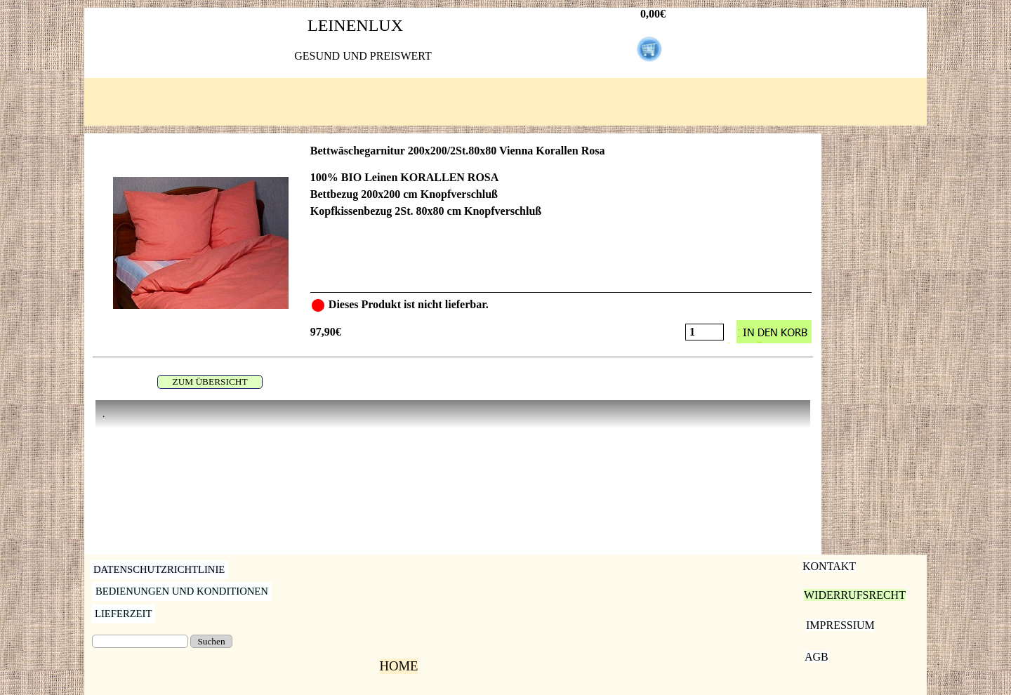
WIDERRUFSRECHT (855, 595)
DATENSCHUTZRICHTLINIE (159, 569)
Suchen (211, 641)
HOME (399, 665)
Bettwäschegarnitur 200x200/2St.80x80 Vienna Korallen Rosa (457, 151)
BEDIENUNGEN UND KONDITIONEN (181, 591)
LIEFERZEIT (123, 613)
